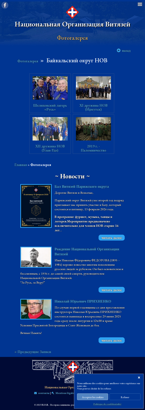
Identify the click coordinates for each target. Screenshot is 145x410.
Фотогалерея (27, 61)
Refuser (125, 397)
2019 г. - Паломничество (93, 148)
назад (126, 50)
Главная (20, 164)
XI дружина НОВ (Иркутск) (93, 107)
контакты (42, 393)
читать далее (111, 237)
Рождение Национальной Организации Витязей (87, 251)
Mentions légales (63, 393)
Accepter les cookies (92, 397)
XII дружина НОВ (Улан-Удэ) (50, 148)
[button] (139, 377)
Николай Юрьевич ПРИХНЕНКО (83, 301)
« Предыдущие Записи (32, 351)
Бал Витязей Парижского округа (82, 186)
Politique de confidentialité (107, 404)
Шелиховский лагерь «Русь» (50, 107)
